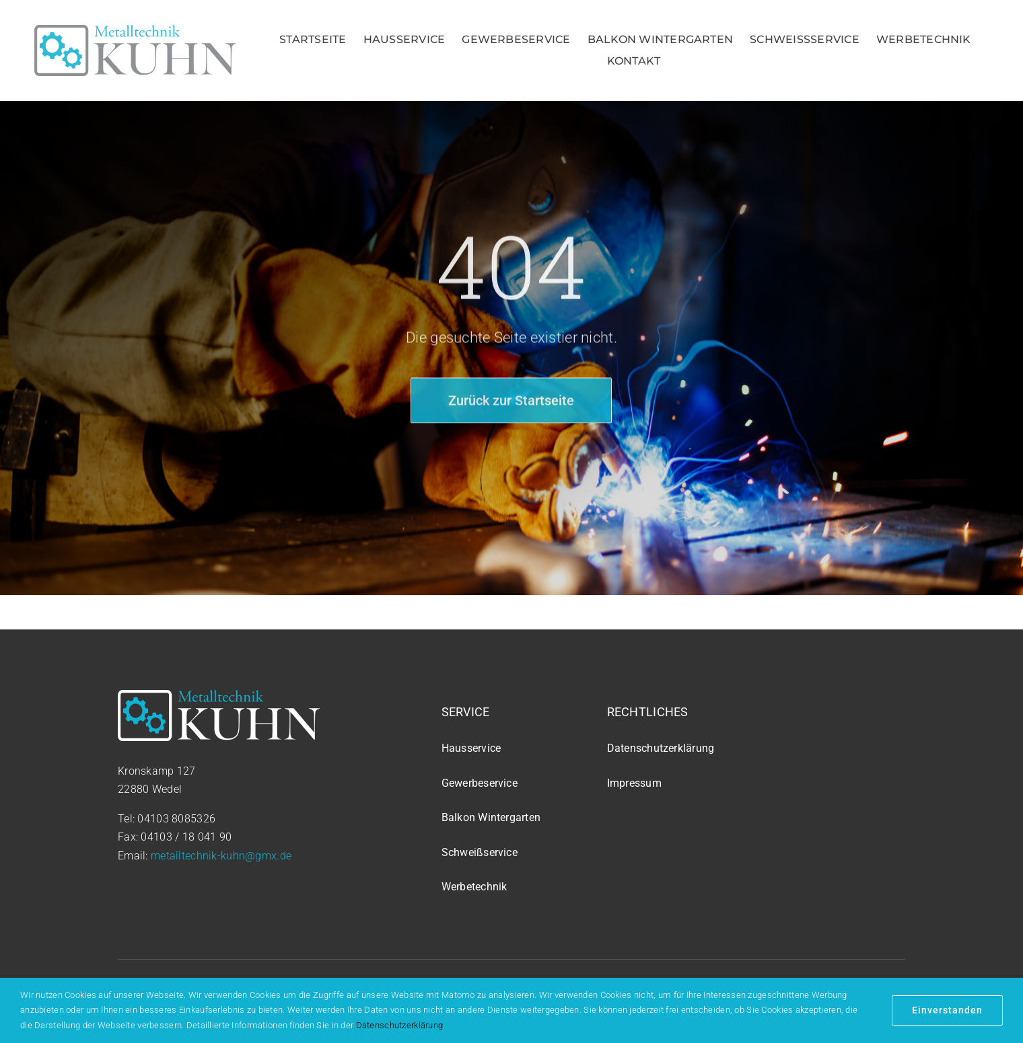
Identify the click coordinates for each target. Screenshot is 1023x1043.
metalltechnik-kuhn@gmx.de (221, 855)
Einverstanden (947, 1010)
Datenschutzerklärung (400, 1025)
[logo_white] (219, 696)
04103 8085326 (176, 818)
